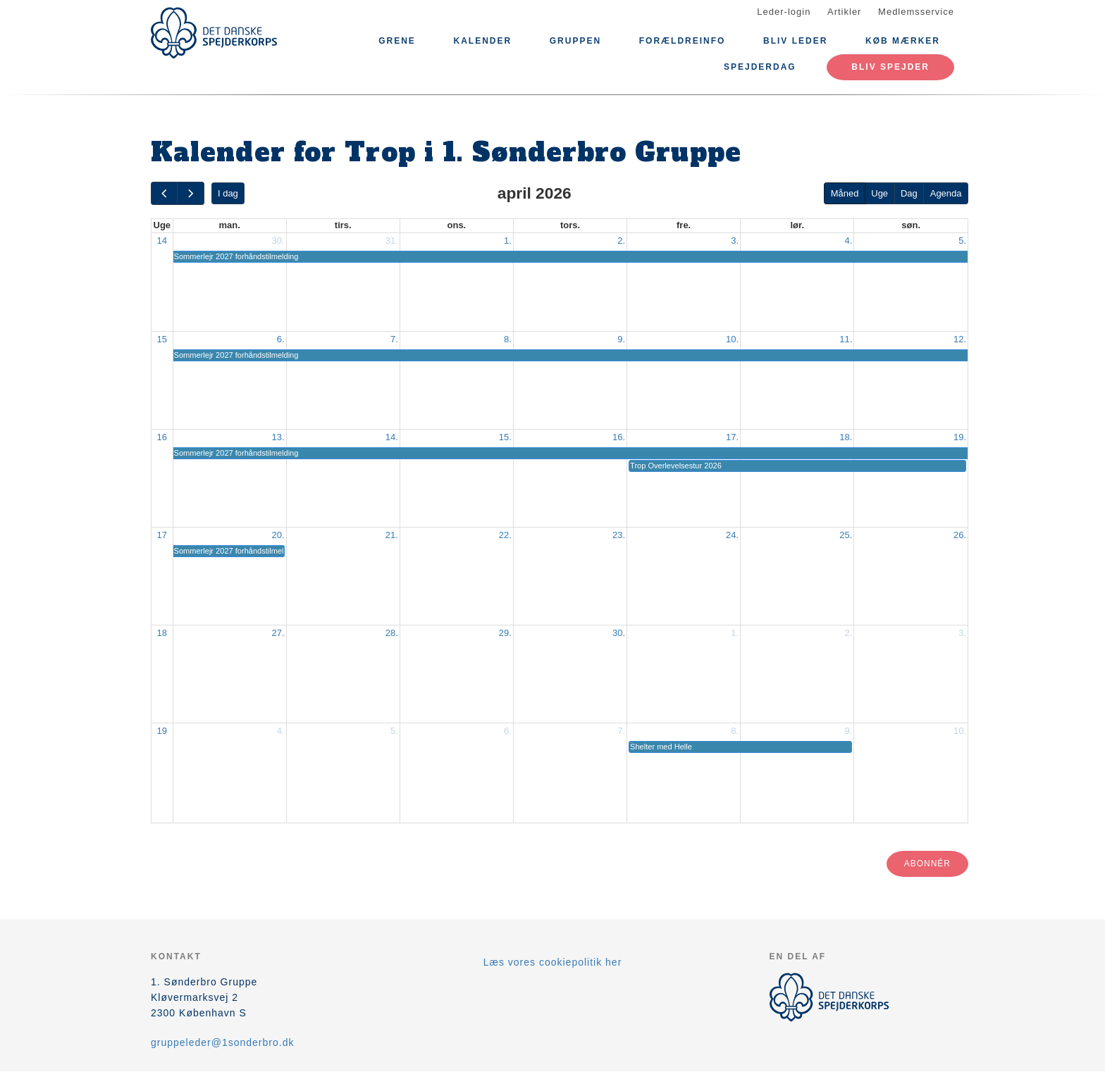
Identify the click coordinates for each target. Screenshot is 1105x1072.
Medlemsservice (916, 11)
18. (845, 437)
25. (845, 535)
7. (394, 339)
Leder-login (783, 11)
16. (618, 437)
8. (508, 339)
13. (278, 437)
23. (618, 535)
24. (732, 535)
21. (391, 535)
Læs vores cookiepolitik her (552, 962)
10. (732, 339)
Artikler (844, 11)
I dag (228, 193)
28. (391, 633)
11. (845, 339)
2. (621, 240)
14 (162, 240)
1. (508, 240)
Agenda (946, 193)
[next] (190, 193)
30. (278, 240)
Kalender (482, 41)
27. (278, 633)
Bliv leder (795, 41)
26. (959, 535)
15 (162, 339)
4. (848, 240)
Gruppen (575, 41)
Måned (845, 193)
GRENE (397, 41)
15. (505, 437)
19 (162, 730)
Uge (879, 193)
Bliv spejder (890, 67)
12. (959, 339)
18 (162, 633)
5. (962, 240)
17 (162, 535)
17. (732, 437)
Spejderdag (760, 67)
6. (281, 339)
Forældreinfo (682, 41)
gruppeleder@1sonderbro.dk (222, 1042)
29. (505, 633)
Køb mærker (902, 41)
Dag (909, 193)
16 (162, 437)
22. (505, 535)
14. (391, 437)
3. (735, 240)
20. (278, 535)
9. (621, 339)
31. (391, 240)
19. (959, 437)
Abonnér (927, 863)
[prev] (164, 193)
